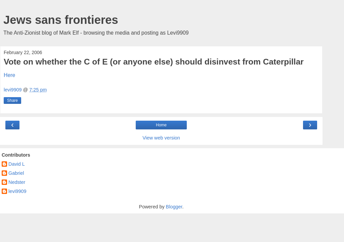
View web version (161, 137)
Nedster (16, 182)
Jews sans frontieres (60, 19)
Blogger (174, 206)
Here (9, 75)
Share (12, 100)
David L (16, 164)
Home (161, 125)
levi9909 (17, 191)
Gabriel (16, 173)
